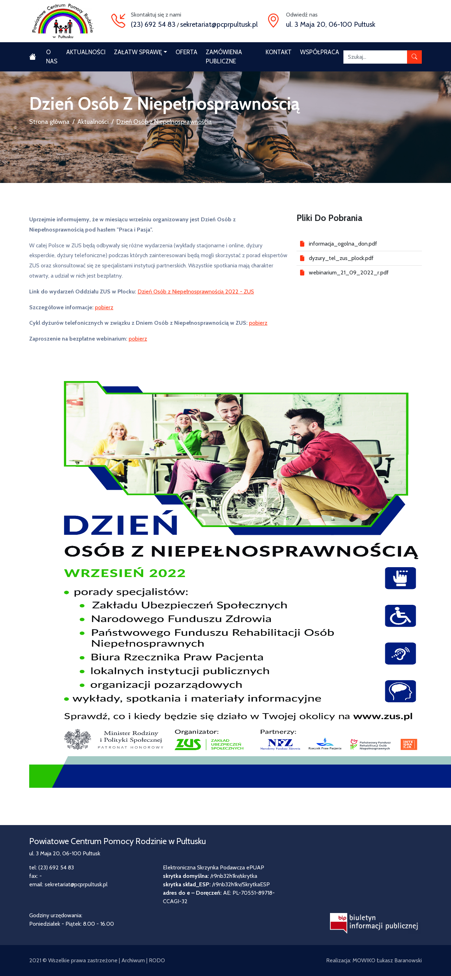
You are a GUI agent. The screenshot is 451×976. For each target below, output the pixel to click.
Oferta (186, 52)
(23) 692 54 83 (153, 24)
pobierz (104, 307)
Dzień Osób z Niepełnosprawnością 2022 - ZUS (196, 291)
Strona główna (49, 122)
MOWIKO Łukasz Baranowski (387, 960)
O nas (51, 57)
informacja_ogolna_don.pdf (343, 243)
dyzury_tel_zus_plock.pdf (341, 258)
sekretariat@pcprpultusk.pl (219, 24)
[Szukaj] (375, 57)
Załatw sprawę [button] (138, 52)
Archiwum (133, 960)
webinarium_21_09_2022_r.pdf (349, 272)
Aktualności (86, 52)
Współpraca (319, 52)
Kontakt (279, 52)
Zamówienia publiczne (224, 57)
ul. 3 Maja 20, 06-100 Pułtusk (330, 24)
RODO (157, 960)
